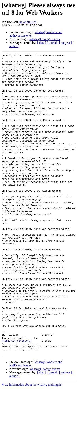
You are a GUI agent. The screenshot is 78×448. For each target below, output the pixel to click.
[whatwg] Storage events (44, 39)
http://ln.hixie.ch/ (16, 398)
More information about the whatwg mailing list (32, 444)
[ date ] (41, 42)
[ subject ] (65, 42)
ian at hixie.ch (27, 22)
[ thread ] (52, 42)
